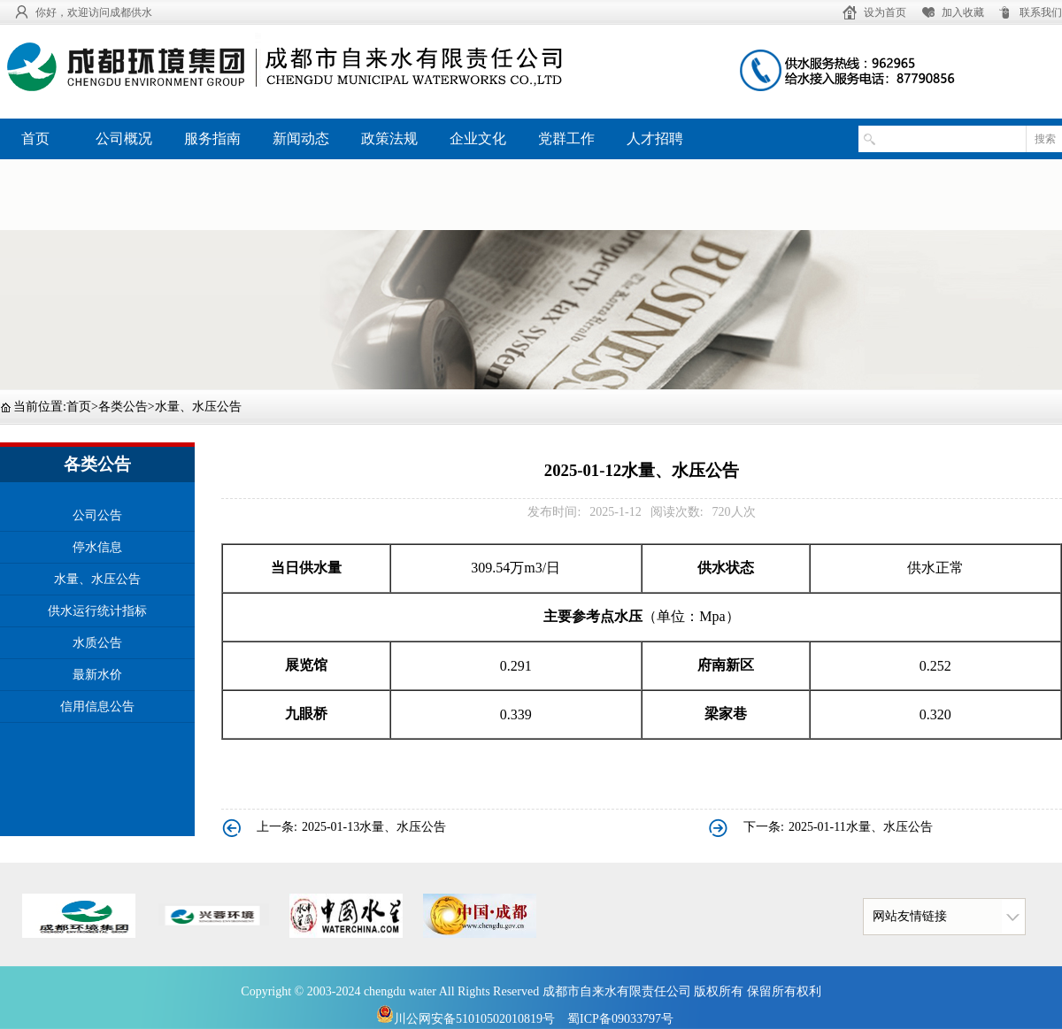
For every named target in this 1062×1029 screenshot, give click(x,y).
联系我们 (1041, 12)
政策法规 (389, 138)
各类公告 (123, 406)
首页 (35, 138)
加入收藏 (963, 12)
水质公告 (97, 642)
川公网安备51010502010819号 (465, 1018)
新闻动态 (301, 138)
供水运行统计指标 (97, 611)
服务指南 (212, 138)
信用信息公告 (97, 706)
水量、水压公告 (198, 406)
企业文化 (478, 138)
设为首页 (885, 12)
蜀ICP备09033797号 (620, 1018)
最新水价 (97, 674)
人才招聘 (655, 138)
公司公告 (97, 515)
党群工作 (566, 138)
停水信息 (97, 547)
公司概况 (124, 138)
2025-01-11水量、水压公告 (861, 826)
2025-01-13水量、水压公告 (374, 826)
